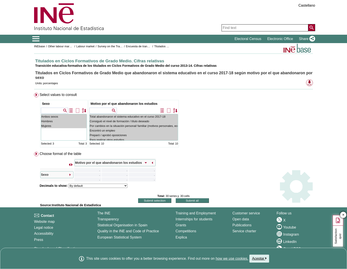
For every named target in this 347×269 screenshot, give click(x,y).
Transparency (108, 219)
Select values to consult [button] (58, 95)
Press (38, 240)
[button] (306, 39)
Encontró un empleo (134, 130)
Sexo (46, 103)
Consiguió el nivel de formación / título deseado (134, 121)
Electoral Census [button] (248, 39)
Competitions (185, 231)
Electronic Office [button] (280, 39)
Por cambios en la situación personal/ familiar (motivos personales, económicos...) (134, 126)
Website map (44, 221)
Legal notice (43, 227)
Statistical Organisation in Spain (122, 225)
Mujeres (64, 126)
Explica (181, 237)
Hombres (64, 121)
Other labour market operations (67, 46)
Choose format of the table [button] (60, 154)
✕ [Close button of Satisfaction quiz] (343, 215)
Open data (240, 219)
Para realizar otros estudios (134, 139)
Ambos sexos (64, 116)
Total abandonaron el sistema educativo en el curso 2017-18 (134, 116)
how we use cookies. (232, 258)
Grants (180, 225)
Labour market (85, 46)
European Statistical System (119, 237)
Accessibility (43, 233)
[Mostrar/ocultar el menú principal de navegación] (36, 39)
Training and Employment (195, 213)
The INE (103, 213)
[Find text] (265, 27)
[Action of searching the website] (311, 27)
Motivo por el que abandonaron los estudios (124, 103)
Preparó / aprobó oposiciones (134, 135)
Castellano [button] (306, 5)
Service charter (244, 231)
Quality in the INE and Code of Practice (128, 231)
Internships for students (193, 219)
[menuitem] (173, 121)
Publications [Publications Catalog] (241, 225)
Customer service (246, 213)
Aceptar (259, 258)
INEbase (39, 46)
